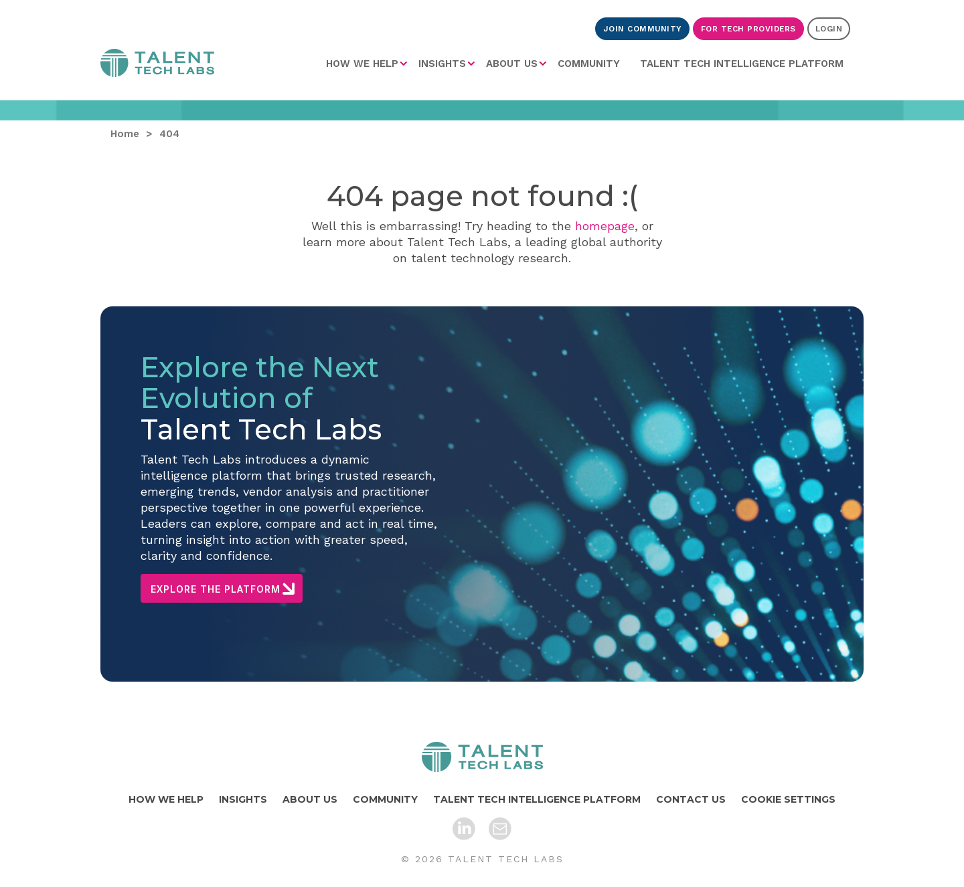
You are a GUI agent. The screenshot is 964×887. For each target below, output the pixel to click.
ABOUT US (512, 64)
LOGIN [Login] (829, 28)
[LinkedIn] (464, 828)
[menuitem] (367, 63)
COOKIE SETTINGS (788, 799)
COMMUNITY (589, 64)
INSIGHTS (442, 64)
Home (157, 63)
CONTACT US (691, 799)
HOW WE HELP (362, 64)
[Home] (482, 757)
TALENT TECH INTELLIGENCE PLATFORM (741, 64)
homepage (605, 226)
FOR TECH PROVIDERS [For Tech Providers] (748, 28)
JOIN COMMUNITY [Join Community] (642, 28)
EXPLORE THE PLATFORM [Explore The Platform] (215, 589)
